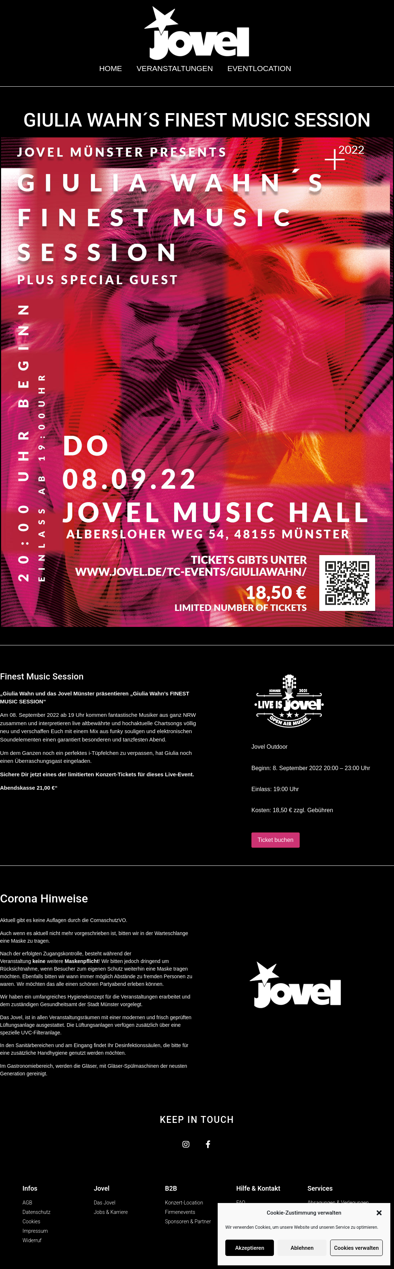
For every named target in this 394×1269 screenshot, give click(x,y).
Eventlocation (261, 68)
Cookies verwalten (356, 1248)
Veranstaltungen (174, 68)
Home (110, 68)
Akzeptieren (249, 1248)
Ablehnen (302, 1248)
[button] (379, 1212)
